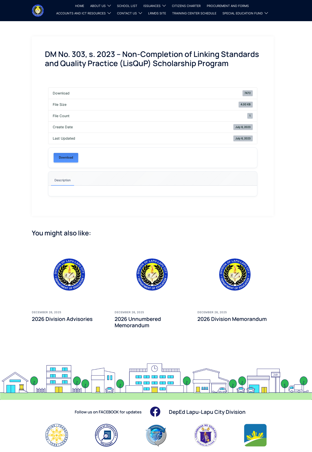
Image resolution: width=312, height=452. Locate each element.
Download (66, 157)
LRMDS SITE (157, 13)
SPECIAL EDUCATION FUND (242, 13)
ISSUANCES (152, 6)
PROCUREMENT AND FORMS (228, 6)
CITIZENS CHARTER (186, 6)
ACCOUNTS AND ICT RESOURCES (81, 13)
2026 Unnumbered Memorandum (138, 322)
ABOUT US (98, 6)
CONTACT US (127, 13)
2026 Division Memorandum (232, 318)
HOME (79, 6)
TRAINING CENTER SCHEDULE (194, 13)
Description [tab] (62, 180)
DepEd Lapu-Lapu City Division (207, 411)
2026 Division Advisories (62, 318)
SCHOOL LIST (127, 6)
